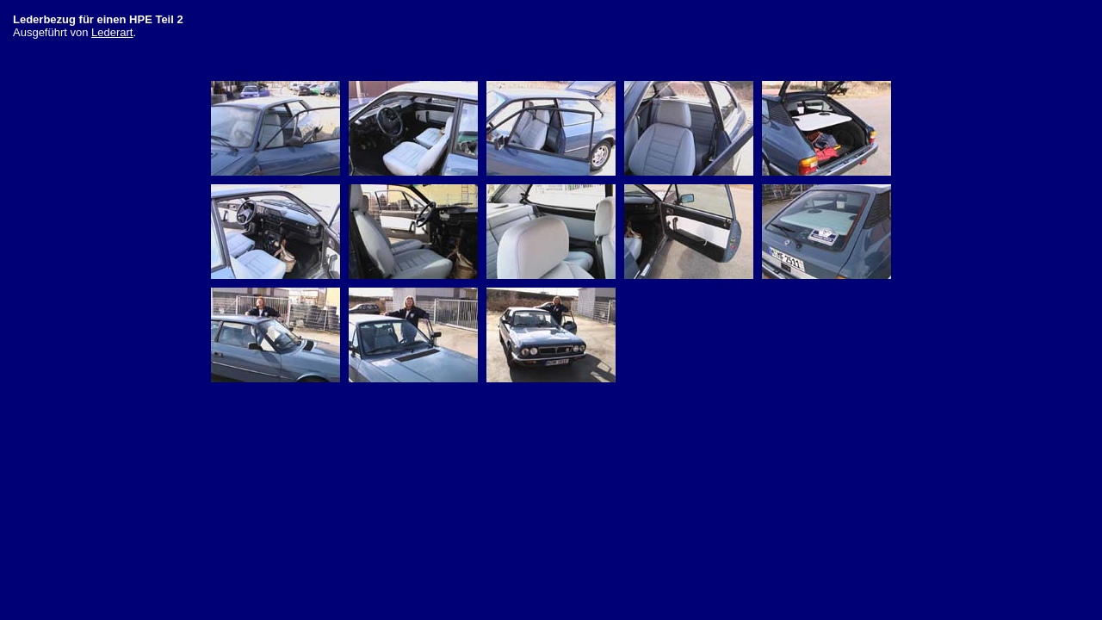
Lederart (112, 32)
